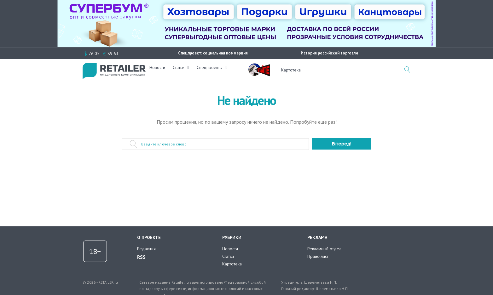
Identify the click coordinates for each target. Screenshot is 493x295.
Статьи (182, 70)
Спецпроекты (213, 70)
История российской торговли (329, 53)
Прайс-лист (317, 256)
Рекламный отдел (324, 249)
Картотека (291, 70)
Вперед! (341, 144)
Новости (161, 70)
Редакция (146, 249)
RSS (141, 257)
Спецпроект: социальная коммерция (213, 53)
